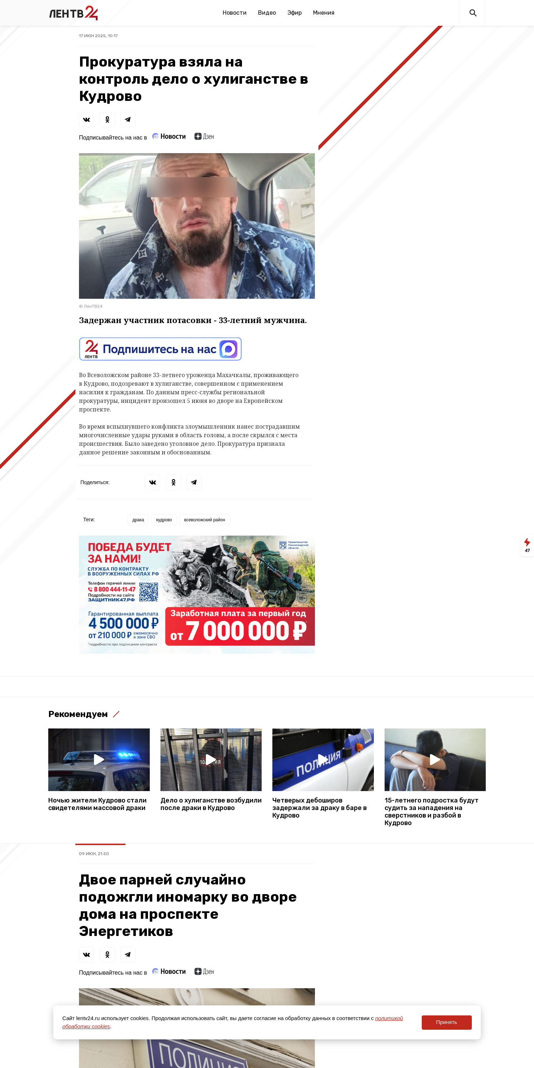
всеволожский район (204, 519)
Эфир (294, 12)
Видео (267, 12)
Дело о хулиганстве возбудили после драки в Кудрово (211, 804)
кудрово (164, 519)
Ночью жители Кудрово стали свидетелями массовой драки (97, 804)
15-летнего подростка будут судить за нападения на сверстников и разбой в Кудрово (432, 812)
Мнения (324, 12)
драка (138, 519)
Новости (235, 12)
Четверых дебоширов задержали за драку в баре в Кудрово (319, 808)
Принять (446, 1022)
